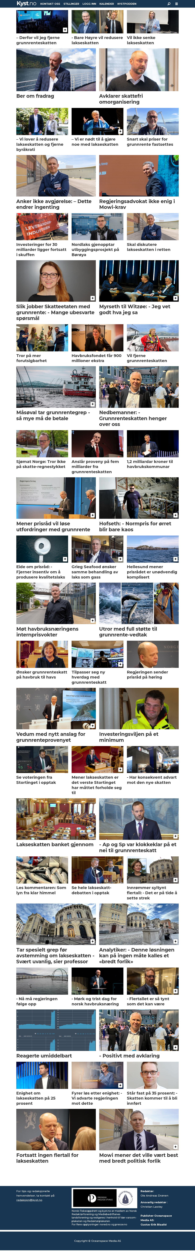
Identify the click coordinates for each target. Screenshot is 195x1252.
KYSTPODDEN (126, 3)
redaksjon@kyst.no (29, 1200)
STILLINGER (71, 3)
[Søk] (169, 4)
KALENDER (106, 3)
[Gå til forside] (26, 3)
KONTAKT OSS (50, 3)
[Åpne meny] (176, 4)
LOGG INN (89, 3)
